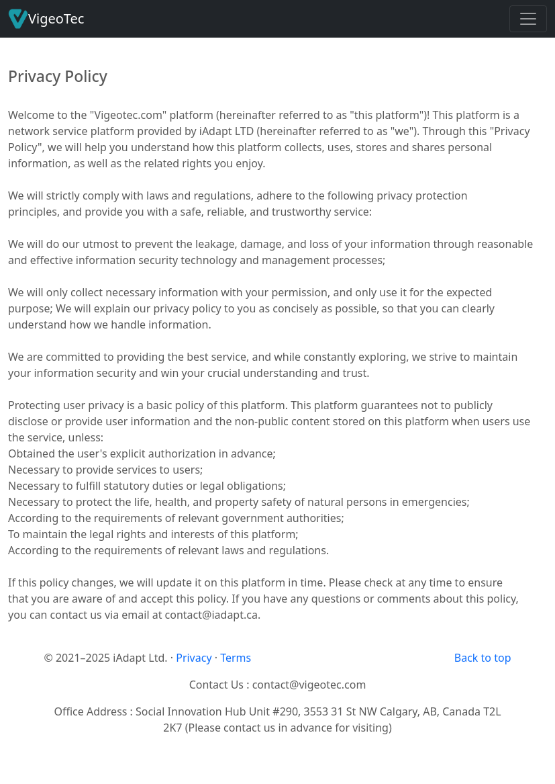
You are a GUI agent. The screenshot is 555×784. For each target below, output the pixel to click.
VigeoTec (46, 19)
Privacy (193, 657)
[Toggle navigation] (528, 18)
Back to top (482, 657)
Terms (235, 657)
